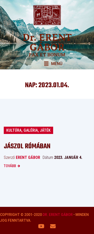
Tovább (10, 166)
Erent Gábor (28, 157)
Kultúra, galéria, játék (28, 130)
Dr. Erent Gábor (58, 215)
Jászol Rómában (27, 146)
